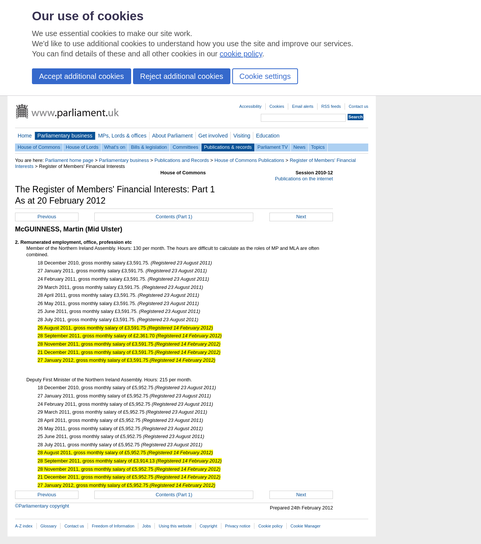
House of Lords (82, 147)
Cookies (276, 106)
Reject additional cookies (181, 76)
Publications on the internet (304, 178)
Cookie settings (265, 76)
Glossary (49, 526)
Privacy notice (238, 526)
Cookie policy (270, 526)
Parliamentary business (65, 136)
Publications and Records (181, 160)
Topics (318, 147)
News (299, 147)
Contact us (358, 106)
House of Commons (39, 147)
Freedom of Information (113, 526)
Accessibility (250, 106)
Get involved (213, 136)
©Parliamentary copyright (42, 506)
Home (25, 136)
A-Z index (24, 526)
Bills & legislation (149, 147)
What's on (115, 147)
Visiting (241, 136)
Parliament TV (272, 147)
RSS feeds (331, 106)
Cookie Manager (305, 526)
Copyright (208, 526)
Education (268, 136)
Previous (47, 216)
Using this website (175, 526)
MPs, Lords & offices (122, 136)
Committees (185, 147)
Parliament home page (69, 160)
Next (301, 216)
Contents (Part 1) (174, 216)
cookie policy (241, 54)
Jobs (146, 526)
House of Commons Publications (249, 160)
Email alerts (302, 106)
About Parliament (172, 136)
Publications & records (228, 147)
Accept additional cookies (81, 76)
